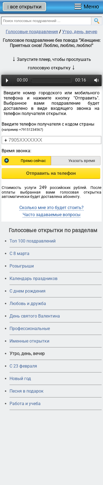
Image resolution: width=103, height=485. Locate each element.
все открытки (24, 7)
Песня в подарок (27, 391)
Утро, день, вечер (79, 31)
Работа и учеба (25, 403)
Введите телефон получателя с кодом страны (48, 127)
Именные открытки (29, 341)
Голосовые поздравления (32, 31)
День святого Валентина (35, 316)
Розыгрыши (22, 266)
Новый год (20, 378)
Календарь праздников (33, 278)
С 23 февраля (23, 366)
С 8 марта (19, 253)
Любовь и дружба (28, 303)
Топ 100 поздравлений (33, 241)
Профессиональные (30, 328)
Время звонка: (16, 150)
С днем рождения (28, 291)
